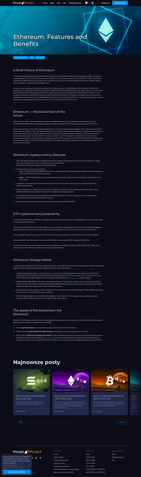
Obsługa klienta (75, 3)
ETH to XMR (90, 463)
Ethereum (40, 57)
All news (122, 422)
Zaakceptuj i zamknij (18, 472)
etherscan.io (50, 337)
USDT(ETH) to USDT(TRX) (95, 472)
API (64, 3)
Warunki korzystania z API (63, 472)
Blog (52, 3)
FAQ (58, 3)
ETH (31, 57)
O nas (45, 3)
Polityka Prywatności (61, 466)
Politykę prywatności (11, 464)
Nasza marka (58, 457)
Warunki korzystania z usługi (14, 467)
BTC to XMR (90, 460)
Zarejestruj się (120, 3)
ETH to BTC (90, 466)
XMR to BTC (90, 457)
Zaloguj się (105, 3)
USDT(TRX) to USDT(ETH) (95, 469)
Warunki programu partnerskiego (66, 469)
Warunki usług (59, 463)
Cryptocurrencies (20, 57)
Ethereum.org (74, 278)
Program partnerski (61, 460)
